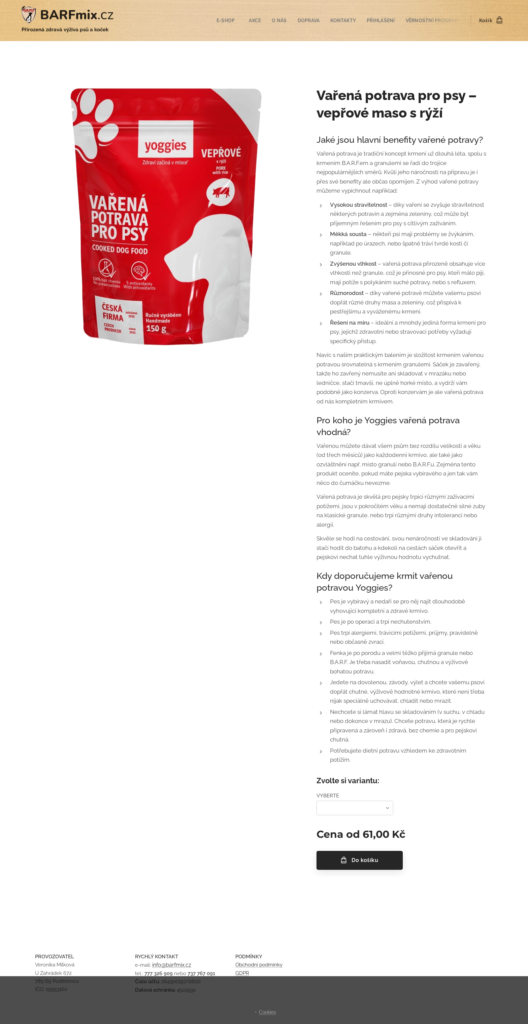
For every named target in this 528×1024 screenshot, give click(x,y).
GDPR (242, 973)
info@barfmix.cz (171, 965)
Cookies (267, 1012)
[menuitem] (221, 20)
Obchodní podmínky (259, 965)
